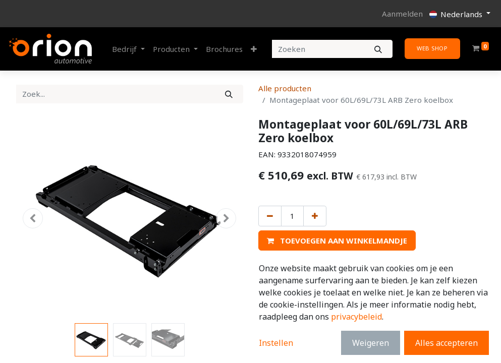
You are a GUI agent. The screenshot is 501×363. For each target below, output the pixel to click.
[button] (254, 49)
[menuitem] (224, 49)
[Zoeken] (378, 49)
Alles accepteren (446, 342)
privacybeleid (356, 316)
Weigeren (370, 342)
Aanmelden (402, 14)
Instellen (276, 342)
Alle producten (284, 88)
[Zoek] (228, 94)
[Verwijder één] (270, 216)
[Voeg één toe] (314, 216)
